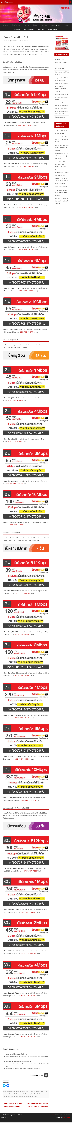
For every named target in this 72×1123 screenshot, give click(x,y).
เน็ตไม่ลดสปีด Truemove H (16, 1094)
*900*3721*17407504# (28, 953)
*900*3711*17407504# (15, 484)
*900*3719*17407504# (30, 871)
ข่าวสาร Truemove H (53, 29)
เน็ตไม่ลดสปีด (6, 1096)
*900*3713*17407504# (22, 593)
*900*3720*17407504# (28, 912)
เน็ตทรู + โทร (41, 29)
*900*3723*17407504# (28, 1037)
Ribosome (52, 1115)
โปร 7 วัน (35, 25)
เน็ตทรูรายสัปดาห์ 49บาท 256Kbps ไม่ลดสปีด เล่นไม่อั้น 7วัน (61, 97)
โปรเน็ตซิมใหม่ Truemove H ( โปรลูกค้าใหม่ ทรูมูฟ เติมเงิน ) (62, 147)
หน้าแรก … (5, 25)
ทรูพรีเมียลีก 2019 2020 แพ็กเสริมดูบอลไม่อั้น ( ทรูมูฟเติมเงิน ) (62, 156)
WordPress (66, 1117)
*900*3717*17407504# (22, 759)
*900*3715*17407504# (22, 676)
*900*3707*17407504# (26, 291)
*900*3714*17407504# (22, 635)
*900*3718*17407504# (28, 800)
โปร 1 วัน (27, 25)
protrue (6, 41)
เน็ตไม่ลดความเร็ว (41, 1094)
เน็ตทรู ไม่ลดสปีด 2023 (61, 187)
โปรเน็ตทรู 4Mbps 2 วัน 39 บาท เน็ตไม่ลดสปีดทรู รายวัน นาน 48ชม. (61, 111)
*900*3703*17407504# (25, 125)
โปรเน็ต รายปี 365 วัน (60, 69)
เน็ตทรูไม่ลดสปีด (31, 1094)
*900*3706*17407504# (26, 250)
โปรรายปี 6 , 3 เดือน (55, 25)
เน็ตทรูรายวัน (29, 1092)
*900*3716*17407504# (22, 718)
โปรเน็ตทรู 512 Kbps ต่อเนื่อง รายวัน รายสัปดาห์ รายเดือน (61, 201)
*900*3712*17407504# (17, 525)
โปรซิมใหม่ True (16, 25)
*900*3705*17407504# (26, 208)
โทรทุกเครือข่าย (16, 29)
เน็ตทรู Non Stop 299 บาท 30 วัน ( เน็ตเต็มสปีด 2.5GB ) (61, 139)
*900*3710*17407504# (15, 442)
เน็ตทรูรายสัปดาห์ (38, 1092)
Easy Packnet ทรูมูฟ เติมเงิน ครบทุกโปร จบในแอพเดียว (61, 192)
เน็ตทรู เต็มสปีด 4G (29, 29)
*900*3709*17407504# (15, 400)
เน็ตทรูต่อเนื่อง (21, 1092)
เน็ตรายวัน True (59, 59)
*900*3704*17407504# (26, 166)
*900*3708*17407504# (27, 332)
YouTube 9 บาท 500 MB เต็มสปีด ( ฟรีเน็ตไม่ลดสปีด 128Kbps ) (61, 181)
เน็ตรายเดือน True (60, 117)
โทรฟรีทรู (67, 25)
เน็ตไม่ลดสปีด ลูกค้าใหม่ (17, 1096)
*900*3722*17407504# (28, 996)
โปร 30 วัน (44, 25)
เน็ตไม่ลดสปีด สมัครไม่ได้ (30, 1096)
